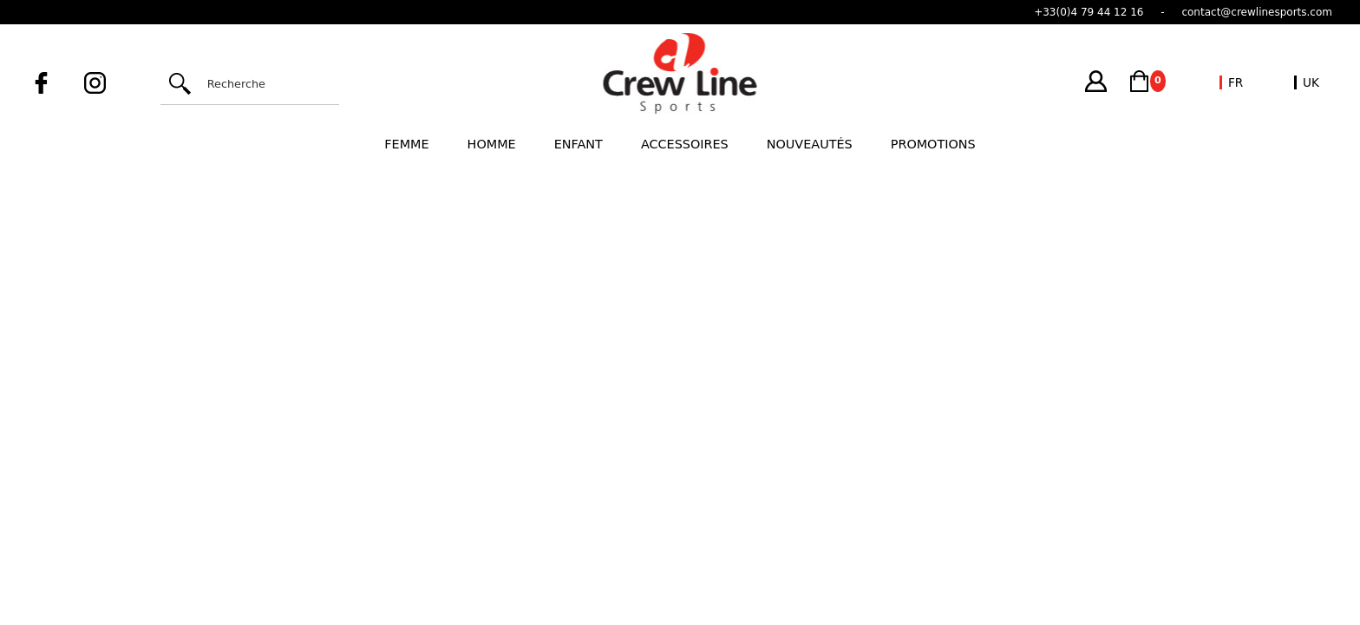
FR (1235, 82)
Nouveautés (810, 144)
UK (1311, 82)
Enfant (578, 144)
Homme (492, 144)
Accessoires (685, 144)
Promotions (933, 144)
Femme (406, 144)
